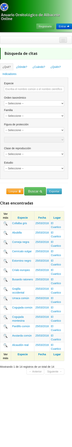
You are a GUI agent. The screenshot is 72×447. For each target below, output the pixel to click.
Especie (9, 83)
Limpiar (15, 191)
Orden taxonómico (15, 97)
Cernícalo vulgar (22, 251)
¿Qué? (6, 66)
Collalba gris (19, 223)
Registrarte (45, 26)
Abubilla (17, 232)
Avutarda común (22, 335)
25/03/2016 (42, 223)
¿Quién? (55, 66)
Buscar (35, 191)
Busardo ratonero (22, 279)
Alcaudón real (20, 344)
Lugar (57, 217)
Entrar (64, 26)
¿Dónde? (21, 66)
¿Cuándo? (38, 66)
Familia (8, 110)
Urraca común (20, 298)
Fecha (42, 217)
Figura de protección (16, 124)
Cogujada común (22, 307)
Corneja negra (20, 241)
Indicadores (9, 73)
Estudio (8, 162)
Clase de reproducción (17, 148)
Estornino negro (21, 260)
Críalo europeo (21, 270)
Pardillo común (21, 326)
